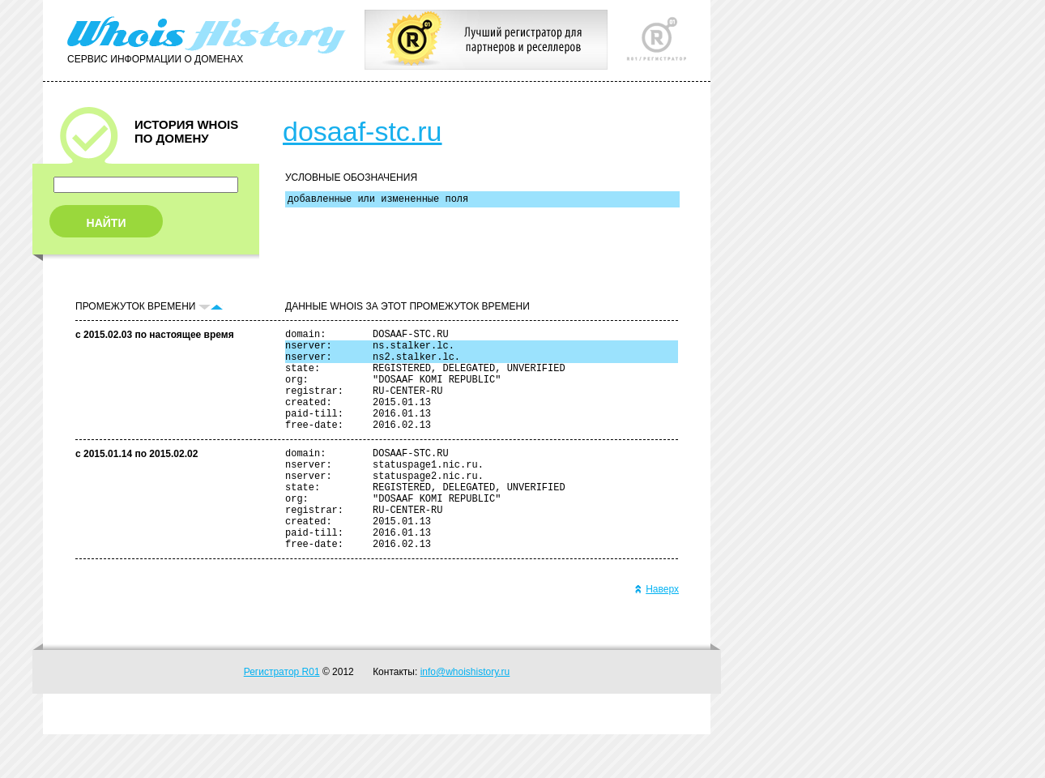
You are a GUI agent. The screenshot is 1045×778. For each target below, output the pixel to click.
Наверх (656, 633)
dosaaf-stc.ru (362, 131)
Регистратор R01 (282, 715)
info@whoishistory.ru (465, 715)
